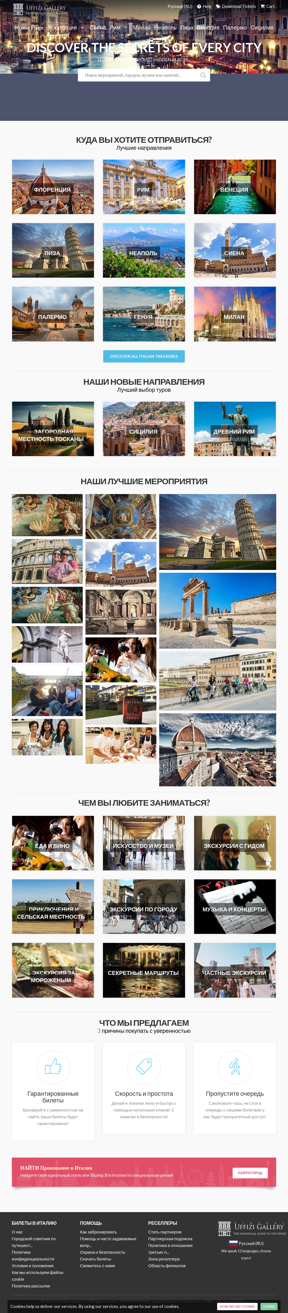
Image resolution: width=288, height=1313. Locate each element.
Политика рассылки (31, 1285)
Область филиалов (167, 1265)
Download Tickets (235, 6)
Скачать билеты (95, 1258)
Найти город (250, 1173)
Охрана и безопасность (102, 1252)
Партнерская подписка (170, 1238)
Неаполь (165, 27)
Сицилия (261, 27)
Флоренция (67, 27)
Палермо (235, 27)
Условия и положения (33, 1265)
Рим (119, 27)
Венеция (208, 27)
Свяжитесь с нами (97, 1265)
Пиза (186, 27)
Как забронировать (98, 1231)
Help (204, 6)
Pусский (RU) (180, 6)
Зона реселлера (164, 1258)
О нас (17, 1231)
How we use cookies (237, 1306)
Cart (267, 6)
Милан (141, 27)
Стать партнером (164, 1231)
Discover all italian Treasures (144, 356)
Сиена (97, 27)
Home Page (29, 27)
